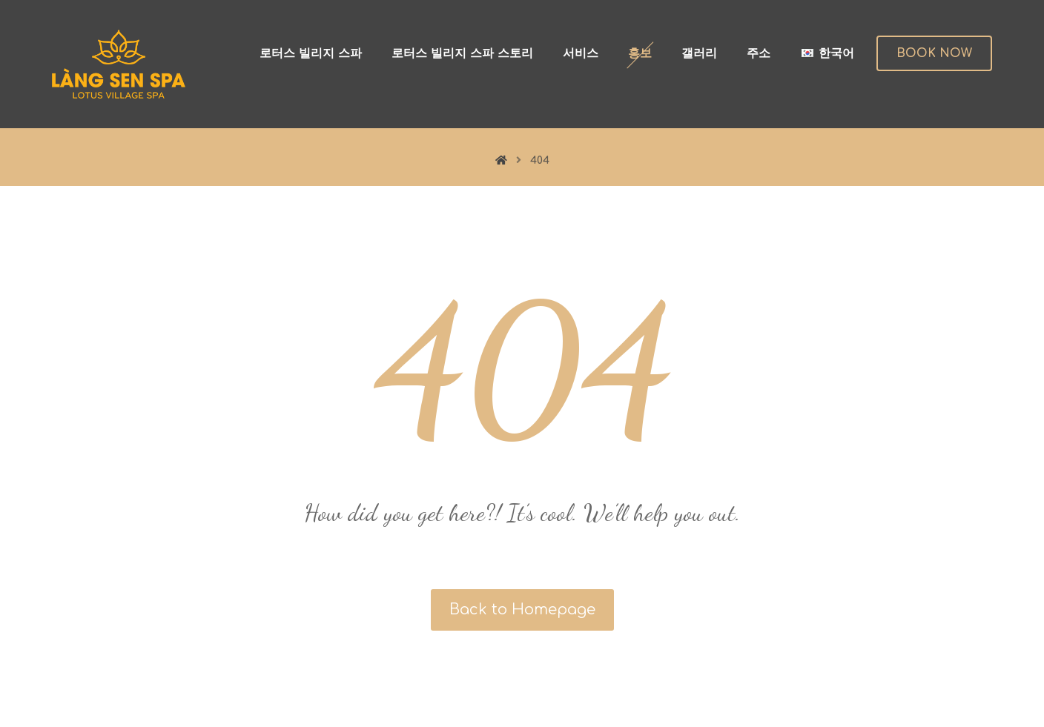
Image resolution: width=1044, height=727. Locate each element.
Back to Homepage (522, 609)
